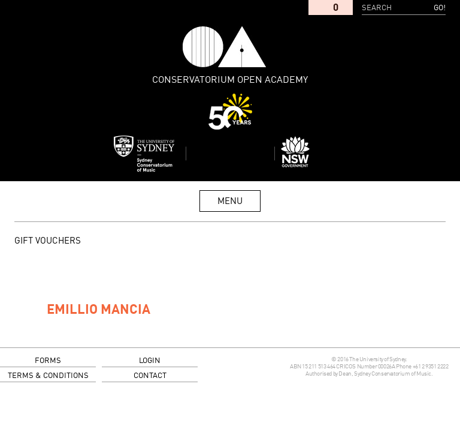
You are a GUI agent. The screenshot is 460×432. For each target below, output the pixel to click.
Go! (440, 8)
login (150, 361)
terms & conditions (48, 376)
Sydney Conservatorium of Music (144, 154)
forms (48, 361)
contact (150, 376)
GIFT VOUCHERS (47, 241)
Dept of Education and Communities (316, 154)
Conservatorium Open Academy (224, 46)
